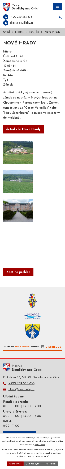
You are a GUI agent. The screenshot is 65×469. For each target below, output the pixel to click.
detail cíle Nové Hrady (23, 129)
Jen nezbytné (33, 464)
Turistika (34, 32)
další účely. (40, 445)
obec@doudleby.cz (21, 389)
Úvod (6, 32)
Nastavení (50, 464)
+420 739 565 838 (21, 383)
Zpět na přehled (18, 272)
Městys (19, 32)
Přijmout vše (15, 464)
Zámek (8, 84)
